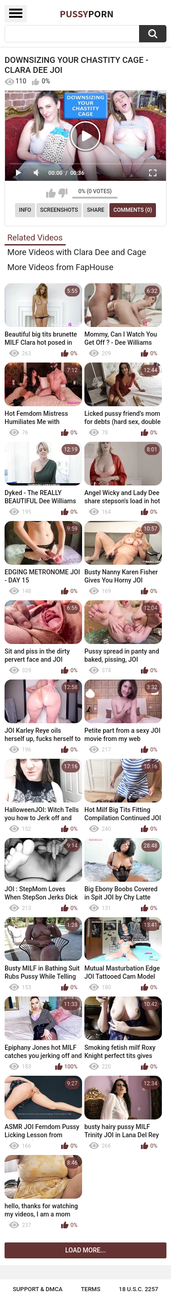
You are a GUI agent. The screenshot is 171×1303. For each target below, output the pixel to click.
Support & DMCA (37, 1289)
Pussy (87, 13)
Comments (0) (133, 210)
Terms (90, 1289)
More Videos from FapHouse (60, 267)
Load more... (85, 1250)
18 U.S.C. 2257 (139, 1289)
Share (95, 210)
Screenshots (59, 210)
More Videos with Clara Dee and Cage (76, 252)
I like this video (51, 193)
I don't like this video (62, 193)
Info (25, 210)
